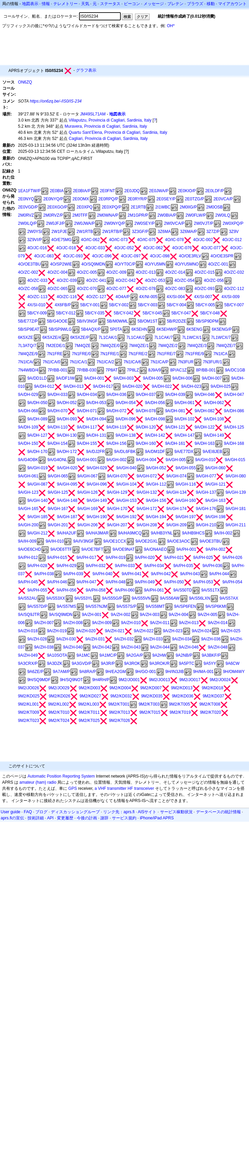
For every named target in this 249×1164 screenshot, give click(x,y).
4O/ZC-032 (234, 272)
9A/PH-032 (96, 565)
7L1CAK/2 (136, 337)
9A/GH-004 (146, 459)
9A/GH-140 (37, 500)
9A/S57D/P (37, 606)
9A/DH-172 (67, 451)
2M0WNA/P (107, 215)
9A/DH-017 (103, 386)
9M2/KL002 (58, 704)
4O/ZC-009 (116, 272)
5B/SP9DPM (207, 321)
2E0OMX (81, 199)
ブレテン (175, 3)
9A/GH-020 (67, 468)
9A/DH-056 (155, 402)
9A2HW (159, 655)
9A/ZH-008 (73, 622)
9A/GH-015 (235, 459)
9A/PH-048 (116, 582)
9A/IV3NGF (83, 541)
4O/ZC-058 (28, 288)
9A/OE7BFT (92, 549)
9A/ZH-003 (149, 614)
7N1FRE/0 (81, 353)
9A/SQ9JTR (29, 614)
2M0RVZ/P (53, 215)
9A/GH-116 (185, 484)
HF (130, 788)
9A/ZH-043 (131, 647)
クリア (142, 17)
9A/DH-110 (57, 427)
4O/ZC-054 (184, 280)
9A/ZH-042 (102, 647)
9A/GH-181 (236, 508)
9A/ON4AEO (155, 549)
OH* (171, 25)
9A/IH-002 (223, 533)
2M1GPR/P (138, 215)
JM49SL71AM (93, 114)
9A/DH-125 (234, 427)
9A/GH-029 (97, 468)
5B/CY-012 (66, 313)
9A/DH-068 (28, 410)
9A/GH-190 (97, 516)
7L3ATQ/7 (27, 345)
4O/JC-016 (37, 247)
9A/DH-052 (67, 402)
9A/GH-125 (57, 492)
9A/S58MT (155, 606)
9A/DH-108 (214, 419)
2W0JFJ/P (55, 223)
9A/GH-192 (126, 516)
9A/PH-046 (57, 582)
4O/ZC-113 (37, 296)
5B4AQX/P (91, 329)
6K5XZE (25, 337)
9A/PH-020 (145, 557)
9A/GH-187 (67, 516)
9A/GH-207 (117, 525)
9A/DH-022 (162, 386)
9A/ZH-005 (207, 614)
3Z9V (234, 231)
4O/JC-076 (182, 247)
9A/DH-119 (116, 427)
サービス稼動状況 (176, 812)
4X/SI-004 (176, 296)
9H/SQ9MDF (39, 679)
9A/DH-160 (146, 443)
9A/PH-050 (174, 582)
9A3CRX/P (28, 663)
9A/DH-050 (37, 402)
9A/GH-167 (57, 508)
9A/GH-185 (37, 516)
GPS (72, 788)
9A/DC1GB (235, 370)
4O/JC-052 (124, 247)
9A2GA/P (134, 655)
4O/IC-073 (118, 239)
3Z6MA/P (188, 231)
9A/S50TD (182, 590)
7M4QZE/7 (225, 345)
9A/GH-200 (28, 525)
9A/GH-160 (185, 500)
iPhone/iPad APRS (157, 818)
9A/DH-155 (87, 443)
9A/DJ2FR (95, 451)
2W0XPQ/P (233, 223)
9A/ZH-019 (56, 631)
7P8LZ (133, 370)
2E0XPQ (85, 207)
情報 (46, 3)
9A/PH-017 (86, 557)
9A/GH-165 (28, 508)
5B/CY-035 (94, 313)
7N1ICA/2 (105, 362)
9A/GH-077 (206, 476)
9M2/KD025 (28, 696)
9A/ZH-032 (124, 639)
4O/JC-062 (153, 247)
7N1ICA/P (159, 362)
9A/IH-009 (27, 541)
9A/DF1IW (65, 378)
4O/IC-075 (146, 239)
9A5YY (210, 663)
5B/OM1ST (147, 321)
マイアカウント (232, 3)
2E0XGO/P (57, 207)
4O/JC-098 (160, 256)
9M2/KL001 (28, 704)
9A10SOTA (57, 655)
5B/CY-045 (152, 313)
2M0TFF (80, 215)
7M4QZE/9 (28, 353)
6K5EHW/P (166, 329)
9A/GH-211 (236, 525)
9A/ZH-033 (153, 639)
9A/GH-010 (205, 459)
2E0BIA (57, 190)
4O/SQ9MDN (93, 264)
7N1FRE (54, 353)
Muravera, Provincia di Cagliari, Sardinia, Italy (106, 126)
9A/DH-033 (57, 394)
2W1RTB (85, 231)
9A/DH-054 (126, 402)
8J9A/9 (154, 370)
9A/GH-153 (126, 500)
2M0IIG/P (188, 207)
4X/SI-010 (36, 305)
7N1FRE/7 (166, 353)
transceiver (144, 788)
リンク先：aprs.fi (119, 812)
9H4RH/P (101, 679)
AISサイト (147, 812)
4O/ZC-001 (218, 264)
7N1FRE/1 (109, 353)
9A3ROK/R (160, 663)
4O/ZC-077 (116, 288)
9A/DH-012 (44, 386)
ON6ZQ (25, 82)
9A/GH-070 (117, 476)
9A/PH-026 (232, 557)
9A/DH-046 (204, 394)
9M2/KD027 (90, 696)
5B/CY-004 (176, 305)
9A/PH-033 (125, 565)
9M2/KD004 (120, 688)
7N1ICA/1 (78, 362)
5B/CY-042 (123, 313)
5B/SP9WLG (60, 329)
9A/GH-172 (147, 508)
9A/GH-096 (97, 484)
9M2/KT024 (58, 720)
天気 (85, 3)
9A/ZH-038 (44, 647)
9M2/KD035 (151, 696)
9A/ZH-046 (188, 647)
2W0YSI (34, 231)
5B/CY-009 (37, 313)
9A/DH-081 (175, 410)
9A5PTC (186, 663)
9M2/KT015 (149, 712)
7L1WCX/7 (221, 337)
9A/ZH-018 (28, 631)
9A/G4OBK (28, 459)
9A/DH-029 (28, 394)
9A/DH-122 (204, 427)
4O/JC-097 (131, 256)
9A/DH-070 (57, 410)
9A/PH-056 (66, 590)
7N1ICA (220, 353)
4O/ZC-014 (175, 272)
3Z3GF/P (140, 231)
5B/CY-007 (234, 305)
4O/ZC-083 (175, 288)
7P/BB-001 (57, 370)
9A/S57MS (66, 606)
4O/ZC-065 (57, 288)
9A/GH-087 (37, 484)
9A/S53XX (55, 598)
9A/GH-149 (97, 500)
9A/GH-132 (147, 492)
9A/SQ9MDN (60, 614)
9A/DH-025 (221, 386)
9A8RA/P (87, 671)
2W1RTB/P (112, 231)
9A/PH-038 (44, 573)
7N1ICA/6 (132, 362)
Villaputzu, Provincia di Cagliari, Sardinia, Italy (110, 120)
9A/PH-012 (28, 557)
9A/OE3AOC (178, 541)
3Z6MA (164, 231)
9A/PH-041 (132, 573)
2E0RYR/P (137, 199)
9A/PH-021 (174, 557)
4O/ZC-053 (155, 280)
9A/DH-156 (116, 443)
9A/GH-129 (117, 492)
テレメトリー (65, 3)
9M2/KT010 (58, 712)
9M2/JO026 (28, 688)
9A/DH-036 (116, 394)
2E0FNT (107, 190)
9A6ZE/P (35, 671)
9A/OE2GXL (146, 541)
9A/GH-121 (215, 484)
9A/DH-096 (126, 419)
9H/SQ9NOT (71, 679)
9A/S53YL (83, 598)
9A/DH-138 (126, 435)
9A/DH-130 (67, 435)
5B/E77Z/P (28, 321)
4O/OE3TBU (29, 264)
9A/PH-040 (103, 573)
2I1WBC (163, 207)
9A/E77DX (183, 451)
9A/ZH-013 (188, 622)
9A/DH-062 (214, 402)
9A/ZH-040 (73, 647)
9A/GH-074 (176, 476)
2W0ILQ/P (27, 223)
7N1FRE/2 (138, 353)
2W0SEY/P (144, 223)
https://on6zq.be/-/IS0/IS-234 (56, 101)
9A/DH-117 (87, 427)
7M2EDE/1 (55, 345)
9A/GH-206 (87, 525)
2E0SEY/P (166, 199)
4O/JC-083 (44, 256)
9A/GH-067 (87, 476)
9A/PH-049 (145, 582)
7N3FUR (186, 362)
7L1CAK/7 (163, 337)
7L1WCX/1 (192, 337)
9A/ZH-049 (28, 655)
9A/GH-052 (156, 468)
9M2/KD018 (212, 688)
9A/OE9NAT (124, 549)
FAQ (28, 812)
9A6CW (233, 663)
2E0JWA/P (159, 190)
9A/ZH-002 (121, 614)
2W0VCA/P (174, 223)
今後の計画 (87, 818)
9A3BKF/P (211, 655)
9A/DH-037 (146, 394)
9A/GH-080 (236, 476)
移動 (211, 3)
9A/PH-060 (125, 590)
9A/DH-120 (146, 427)
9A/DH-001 (94, 378)
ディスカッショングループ (75, 812)
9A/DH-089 (37, 419)
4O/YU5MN (155, 264)
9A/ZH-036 (211, 639)
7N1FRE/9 (194, 353)
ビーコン (132, 3)
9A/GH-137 (206, 492)
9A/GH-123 (28, 492)
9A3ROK (132, 663)
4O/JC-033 (95, 247)
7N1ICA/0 (51, 362)
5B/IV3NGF (87, 321)
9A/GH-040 (126, 468)
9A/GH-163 (215, 500)
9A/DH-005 (153, 378)
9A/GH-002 (116, 459)
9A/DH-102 (184, 419)
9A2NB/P (184, 655)
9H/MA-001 (203, 671)
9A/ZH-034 (182, 639)
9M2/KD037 (213, 696)
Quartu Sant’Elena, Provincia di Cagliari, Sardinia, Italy (118, 132)
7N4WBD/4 (28, 370)
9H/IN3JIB (174, 671)
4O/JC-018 (66, 247)
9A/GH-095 (67, 484)
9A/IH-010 (54, 541)
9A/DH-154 (57, 443)
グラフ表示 (86, 70)
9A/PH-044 (219, 573)
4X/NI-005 (148, 296)
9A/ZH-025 (231, 631)
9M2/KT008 (209, 704)
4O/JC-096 (102, 256)
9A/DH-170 (37, 451)
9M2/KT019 (180, 712)
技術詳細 (35, 818)
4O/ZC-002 (28, 272)
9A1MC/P (108, 655)
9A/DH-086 (234, 410)
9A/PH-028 (37, 565)
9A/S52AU (27, 598)
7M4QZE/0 (110, 345)
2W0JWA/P (84, 223)
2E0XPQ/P (111, 207)
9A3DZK (54, 663)
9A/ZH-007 (44, 622)
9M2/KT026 (119, 720)
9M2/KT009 (28, 712)
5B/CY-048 (210, 313)
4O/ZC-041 (96, 280)
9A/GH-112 (156, 484)
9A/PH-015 (57, 557)
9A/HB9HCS (193, 533)
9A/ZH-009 (102, 622)
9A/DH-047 (234, 394)
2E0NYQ (26, 199)
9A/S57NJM (96, 606)
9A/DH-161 (175, 443)
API (50, 818)
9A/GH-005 (176, 459)
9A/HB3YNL (162, 533)
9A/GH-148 (67, 500)
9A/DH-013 (73, 386)
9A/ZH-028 (37, 639)
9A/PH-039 (73, 573)
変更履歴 (65, 818)
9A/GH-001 (87, 459)
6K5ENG (195, 329)
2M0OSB (214, 207)
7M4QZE (83, 345)
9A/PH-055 (37, 590)
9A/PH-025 (203, 557)
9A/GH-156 (156, 500)
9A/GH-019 (37, 468)
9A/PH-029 (66, 565)
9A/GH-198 (215, 516)
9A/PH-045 (28, 582)
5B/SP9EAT (28, 329)
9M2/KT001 (118, 704)
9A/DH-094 (96, 419)
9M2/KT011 (89, 712)
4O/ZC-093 (204, 288)
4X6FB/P (63, 305)
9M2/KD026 (59, 696)
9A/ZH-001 (91, 614)
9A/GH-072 (147, 476)
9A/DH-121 (175, 427)
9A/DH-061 (184, 402)
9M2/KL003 (88, 704)
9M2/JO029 (58, 688)
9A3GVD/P (82, 663)
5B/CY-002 (119, 305)
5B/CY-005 (205, 305)
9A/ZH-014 (218, 622)
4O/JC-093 (73, 256)
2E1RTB (138, 207)
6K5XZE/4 (51, 337)
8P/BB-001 (206, 370)
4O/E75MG (61, 239)
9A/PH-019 (116, 557)
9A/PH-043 (190, 573)
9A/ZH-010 (131, 622)
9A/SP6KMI (215, 606)
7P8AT (112, 370)
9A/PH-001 (186, 549)
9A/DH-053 (96, 402)
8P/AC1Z (178, 370)
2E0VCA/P (223, 199)
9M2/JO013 (159, 679)
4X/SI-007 (203, 296)
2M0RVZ (26, 215)
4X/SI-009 (231, 296)
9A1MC (83, 655)
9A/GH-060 (215, 468)
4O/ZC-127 (96, 296)
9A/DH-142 (155, 435)
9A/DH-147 (184, 435)
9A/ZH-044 (160, 647)
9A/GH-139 (236, 492)
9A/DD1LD (36, 378)
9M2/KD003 (89, 688)
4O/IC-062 (90, 239)
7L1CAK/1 (108, 337)
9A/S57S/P (126, 606)
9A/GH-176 (206, 508)
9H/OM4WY (234, 671)
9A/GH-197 (185, 516)
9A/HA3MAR (97, 533)
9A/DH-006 (182, 378)
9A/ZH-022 (144, 631)
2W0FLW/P (196, 215)
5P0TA (116, 329)
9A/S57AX (228, 598)
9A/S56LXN (199, 598)
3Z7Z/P (212, 231)
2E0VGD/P (28, 207)
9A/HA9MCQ (129, 533)
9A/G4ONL (57, 459)
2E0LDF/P (214, 190)
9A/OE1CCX (114, 541)
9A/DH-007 (212, 378)
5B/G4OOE (57, 321)
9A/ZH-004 (178, 614)
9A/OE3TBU (210, 541)
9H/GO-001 (145, 671)
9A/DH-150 (28, 443)
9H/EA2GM (116, 671)
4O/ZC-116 (67, 296)
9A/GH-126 (87, 492)
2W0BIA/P (166, 215)
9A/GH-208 (147, 525)
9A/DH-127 (37, 435)
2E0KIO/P (187, 190)
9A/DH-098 (155, 419)
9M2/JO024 (220, 679)
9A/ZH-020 (86, 631)
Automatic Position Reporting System (61, 776)
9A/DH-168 (234, 443)
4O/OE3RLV (190, 256)
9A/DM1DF (155, 451)
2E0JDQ (132, 190)
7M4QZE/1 (139, 345)
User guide (10, 812)
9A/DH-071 (87, 410)
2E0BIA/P (82, 190)
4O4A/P (123, 296)
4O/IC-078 (174, 239)
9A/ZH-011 (160, 622)
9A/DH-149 (214, 435)
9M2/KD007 (150, 688)
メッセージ (153, 3)
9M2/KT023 (28, 720)
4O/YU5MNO (187, 264)
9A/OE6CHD (29, 549)
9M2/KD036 (182, 696)
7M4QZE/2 (168, 345)
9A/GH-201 (57, 525)
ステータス (110, 3)
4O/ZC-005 (87, 272)
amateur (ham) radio (37, 782)
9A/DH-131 (96, 435)
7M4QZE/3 (197, 345)
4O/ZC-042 (126, 280)
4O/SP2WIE (61, 264)
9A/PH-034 (154, 565)
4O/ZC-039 (67, 280)
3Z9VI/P (34, 239)
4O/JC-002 (203, 239)
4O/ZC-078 (146, 288)
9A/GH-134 (176, 492)
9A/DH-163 (204, 443)
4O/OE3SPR (221, 256)
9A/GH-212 (37, 533)
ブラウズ (195, 3)
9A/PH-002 (216, 549)
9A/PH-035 (183, 565)
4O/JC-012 (232, 239)
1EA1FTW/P (29, 190)
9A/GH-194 (156, 516)
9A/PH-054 (232, 582)
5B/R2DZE (176, 321)
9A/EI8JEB (212, 451)
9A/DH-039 (175, 394)
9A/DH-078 (146, 410)
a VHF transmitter (111, 788)
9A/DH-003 (124, 378)
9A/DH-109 (28, 427)
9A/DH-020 (132, 386)
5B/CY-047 (181, 313)
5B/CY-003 (147, 305)
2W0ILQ (222, 215)
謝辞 (104, 818)
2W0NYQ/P (114, 223)
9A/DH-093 (67, 419)
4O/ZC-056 (214, 280)
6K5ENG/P (222, 329)
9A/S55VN (141, 598)
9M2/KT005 (179, 704)
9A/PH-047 (86, 582)
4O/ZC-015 (204, 272)
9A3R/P (108, 663)
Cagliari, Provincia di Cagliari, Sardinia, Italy (108, 138)
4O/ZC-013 (146, 272)
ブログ (41, 812)
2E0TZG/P (194, 199)
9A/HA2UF (66, 533)
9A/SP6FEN (185, 606)
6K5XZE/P (79, 337)
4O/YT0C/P (125, 264)
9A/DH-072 (116, 410)
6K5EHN (139, 329)
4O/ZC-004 (57, 272)
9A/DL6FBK (125, 451)
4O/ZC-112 (234, 288)
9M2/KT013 (119, 712)
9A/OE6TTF (61, 549)
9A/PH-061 (154, 590)
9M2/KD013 (181, 688)
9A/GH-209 (176, 525)
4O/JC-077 (211, 247)
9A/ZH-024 (201, 631)
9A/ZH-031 (95, 639)
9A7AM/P (61, 671)
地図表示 (30, 3)
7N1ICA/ (25, 362)
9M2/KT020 (210, 712)
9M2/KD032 (121, 696)
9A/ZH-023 (173, 631)
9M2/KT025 (89, 720)
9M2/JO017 (189, 679)
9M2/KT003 (149, 704)
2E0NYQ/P (53, 199)
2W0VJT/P (203, 223)
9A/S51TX (210, 590)
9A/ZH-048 (218, 647)
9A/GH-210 (206, 525)
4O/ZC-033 (37, 280)
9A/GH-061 (28, 476)
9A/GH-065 (57, 476)
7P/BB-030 (86, 370)
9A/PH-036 (213, 565)
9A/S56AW (169, 598)
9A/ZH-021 (114, 631)
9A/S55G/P (112, 598)
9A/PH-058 (96, 590)
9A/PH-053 (203, 582)
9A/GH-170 (117, 508)
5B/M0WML (117, 321)
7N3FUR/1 (212, 362)
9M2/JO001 (129, 679)
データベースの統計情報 (218, 812)
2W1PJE (60, 231)
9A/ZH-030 (66, 639)
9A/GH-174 (176, 508)
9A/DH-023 (191, 386)
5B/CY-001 (90, 305)
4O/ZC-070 (87, 288)
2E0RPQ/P (108, 199)
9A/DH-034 (87, 394)
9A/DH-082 (204, 410)
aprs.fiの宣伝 (12, 818)
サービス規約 (124, 818)
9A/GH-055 (185, 468)
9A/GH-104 (126, 484)
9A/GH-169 (87, 508)
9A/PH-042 (161, 573)
